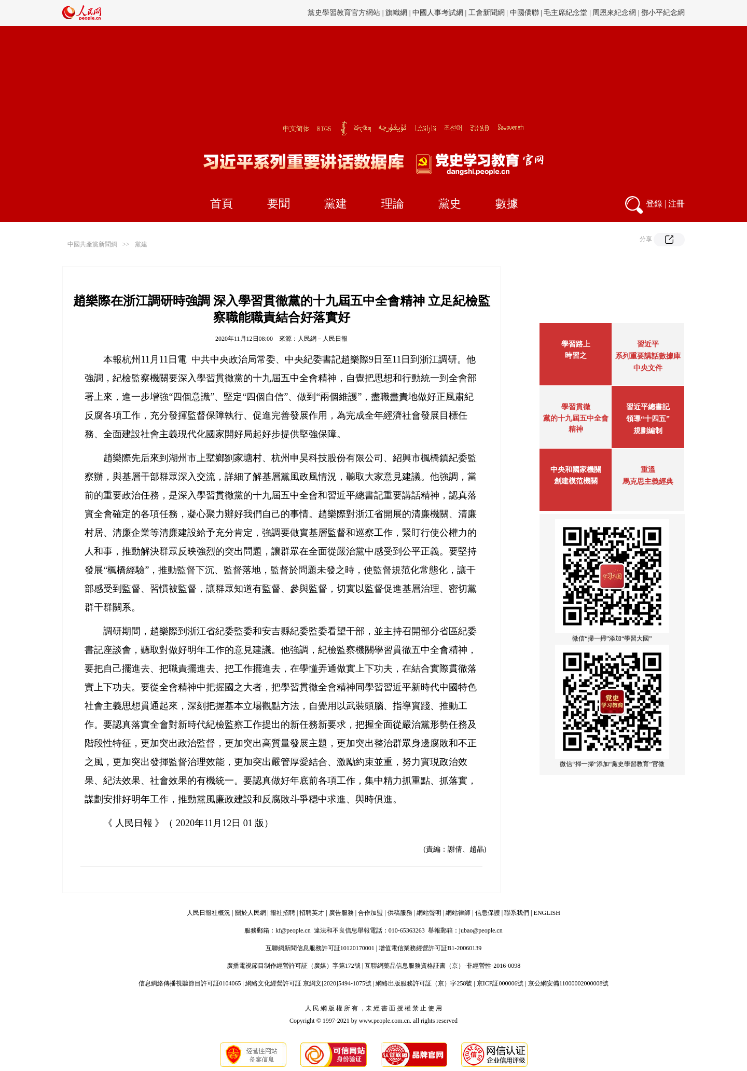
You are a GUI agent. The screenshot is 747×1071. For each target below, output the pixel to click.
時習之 (576, 355)
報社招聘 (282, 912)
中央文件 (647, 368)
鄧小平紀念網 (663, 13)
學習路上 (575, 344)
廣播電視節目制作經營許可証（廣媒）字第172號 (294, 965)
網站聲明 (429, 912)
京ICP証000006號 (500, 983)
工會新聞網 (486, 13)
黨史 (449, 203)
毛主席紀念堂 (565, 13)
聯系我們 (516, 912)
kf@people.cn (292, 930)
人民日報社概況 (208, 912)
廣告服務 (341, 912)
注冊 (676, 203)
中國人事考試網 (437, 13)
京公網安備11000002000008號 (568, 983)
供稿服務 (400, 912)
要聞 (278, 203)
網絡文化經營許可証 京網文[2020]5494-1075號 (308, 983)
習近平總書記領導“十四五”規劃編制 (648, 419)
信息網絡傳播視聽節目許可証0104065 (190, 983)
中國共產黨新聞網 (92, 244)
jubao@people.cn (481, 930)
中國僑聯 (524, 13)
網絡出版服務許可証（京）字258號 (424, 983)
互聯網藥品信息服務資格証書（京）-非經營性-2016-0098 (442, 965)
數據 (506, 203)
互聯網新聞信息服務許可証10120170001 (320, 948)
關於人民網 (250, 912)
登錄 (654, 203)
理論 (392, 203)
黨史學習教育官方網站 (345, 13)
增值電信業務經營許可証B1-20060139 (430, 948)
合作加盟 (370, 912)
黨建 (335, 203)
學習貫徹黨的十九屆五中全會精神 (575, 418)
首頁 (221, 203)
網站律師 (458, 912)
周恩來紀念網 (614, 13)
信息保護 (487, 912)
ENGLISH (547, 912)
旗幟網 (396, 13)
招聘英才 (311, 912)
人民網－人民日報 (323, 338)
